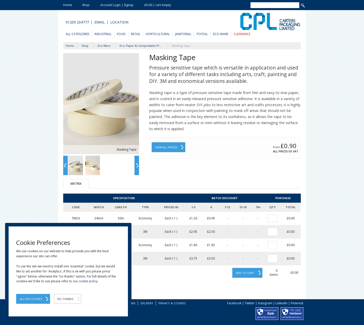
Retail (135, 34)
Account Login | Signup (116, 5)
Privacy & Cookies (172, 303)
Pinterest (297, 303)
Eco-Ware (220, 34)
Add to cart (245, 273)
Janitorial (183, 34)
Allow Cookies (31, 299)
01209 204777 (77, 22)
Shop (85, 5)
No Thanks (65, 299)
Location (119, 22)
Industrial (103, 34)
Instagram (265, 303)
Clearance (242, 34)
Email (99, 22)
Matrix (76, 183)
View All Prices (166, 147)
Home (67, 5)
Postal (202, 34)
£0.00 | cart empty (157, 5)
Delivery (147, 303)
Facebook (234, 303)
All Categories (77, 34)
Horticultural (158, 34)
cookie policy (88, 281)
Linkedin (281, 303)
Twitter (250, 303)
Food (121, 34)
